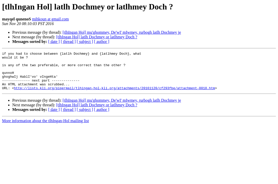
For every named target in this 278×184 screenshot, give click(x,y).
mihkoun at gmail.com (50, 19)
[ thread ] (68, 41)
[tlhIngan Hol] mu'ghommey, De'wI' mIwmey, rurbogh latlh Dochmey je (121, 32)
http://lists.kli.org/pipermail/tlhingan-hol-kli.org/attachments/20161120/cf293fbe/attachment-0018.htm (114, 95)
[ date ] (54, 41)
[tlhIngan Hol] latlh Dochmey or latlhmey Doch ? (96, 37)
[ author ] (101, 41)
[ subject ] (85, 41)
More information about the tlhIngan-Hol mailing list (45, 128)
